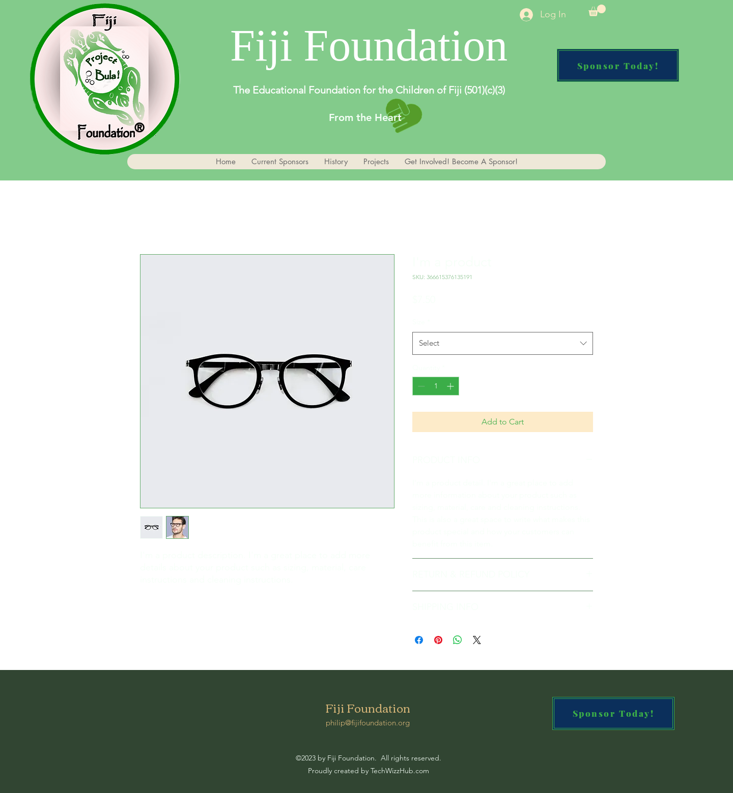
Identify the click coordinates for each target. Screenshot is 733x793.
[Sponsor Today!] (618, 65)
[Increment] (451, 386)
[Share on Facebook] (419, 640)
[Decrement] (420, 386)
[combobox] (502, 343)
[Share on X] (477, 640)
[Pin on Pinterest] (438, 640)
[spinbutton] (436, 386)
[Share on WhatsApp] (458, 640)
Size (421, 321)
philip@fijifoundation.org (368, 722)
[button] (597, 10)
